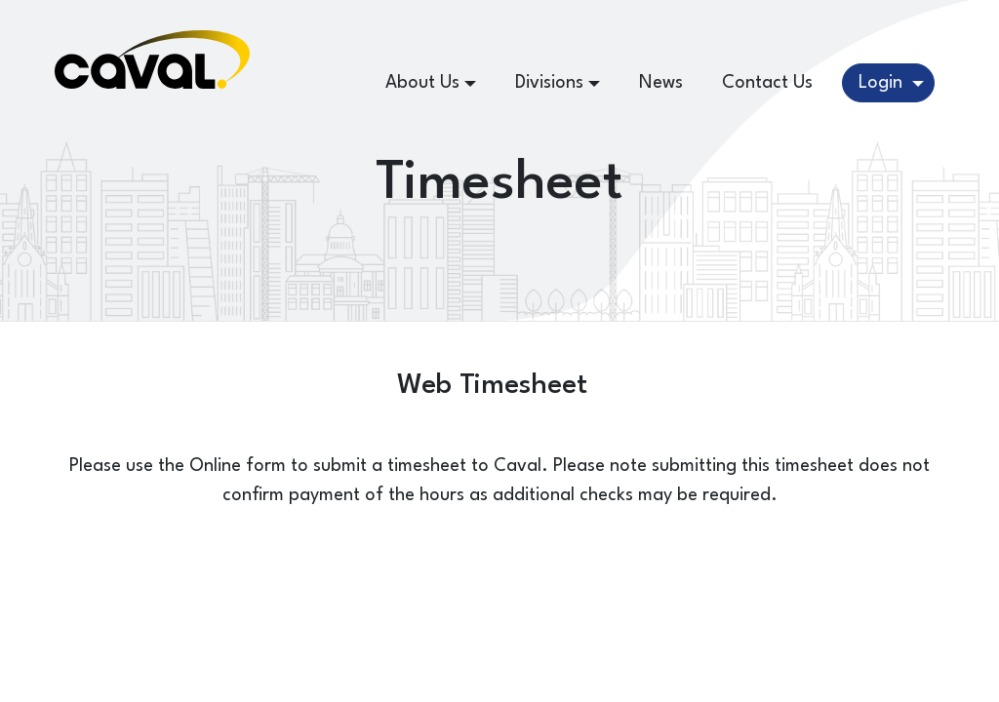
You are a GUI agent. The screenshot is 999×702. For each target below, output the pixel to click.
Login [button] (883, 83)
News (661, 83)
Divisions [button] (549, 83)
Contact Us (767, 83)
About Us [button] (422, 83)
